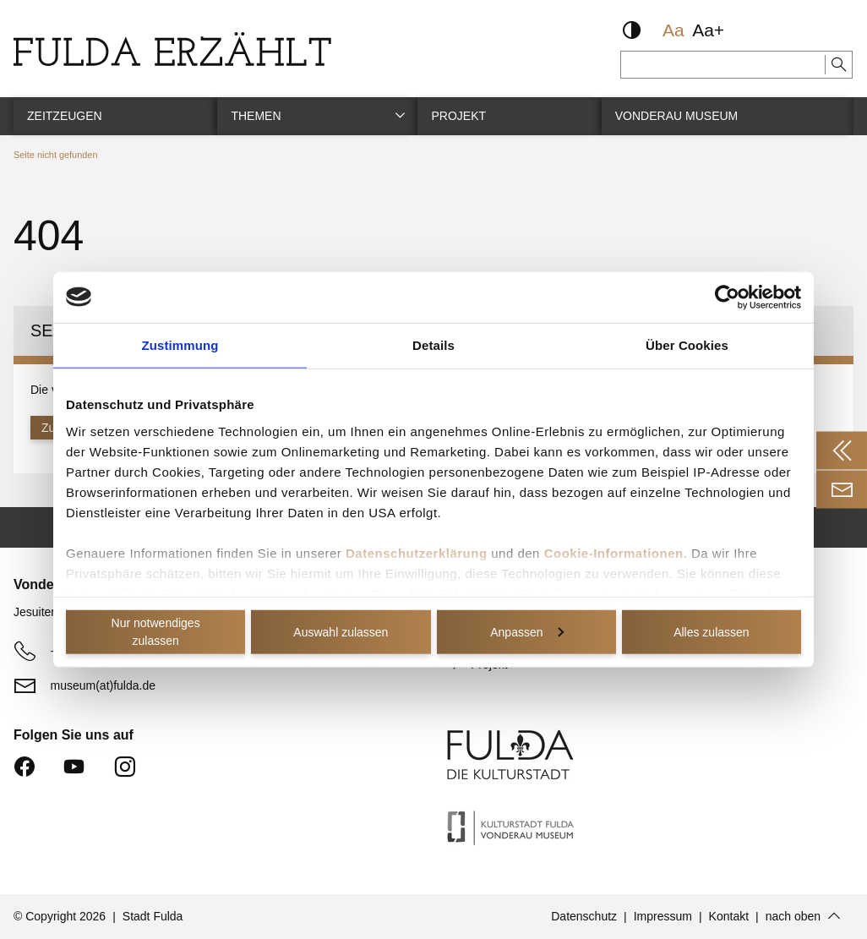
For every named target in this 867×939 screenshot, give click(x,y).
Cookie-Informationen (614, 552)
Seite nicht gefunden (55, 155)
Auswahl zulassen (340, 631)
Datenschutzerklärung (417, 552)
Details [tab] (433, 344)
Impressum (663, 916)
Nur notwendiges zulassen (156, 631)
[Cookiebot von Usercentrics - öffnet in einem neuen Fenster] (727, 296)
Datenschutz (584, 916)
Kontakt (729, 916)
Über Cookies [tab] (687, 344)
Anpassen (526, 631)
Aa (673, 30)
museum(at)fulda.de (103, 684)
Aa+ (708, 30)
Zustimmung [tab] (180, 344)
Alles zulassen (711, 631)
